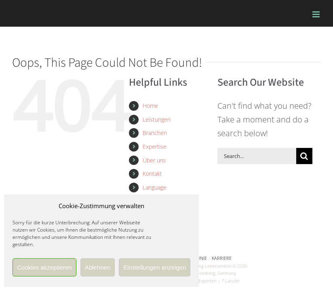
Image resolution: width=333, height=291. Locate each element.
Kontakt (152, 173)
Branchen (155, 133)
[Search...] (256, 156)
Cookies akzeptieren (44, 267)
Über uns (154, 160)
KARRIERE (222, 258)
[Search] (304, 156)
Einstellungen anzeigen (154, 267)
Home (150, 106)
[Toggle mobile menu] (316, 14)
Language (154, 187)
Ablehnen (97, 267)
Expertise (154, 146)
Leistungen (157, 119)
